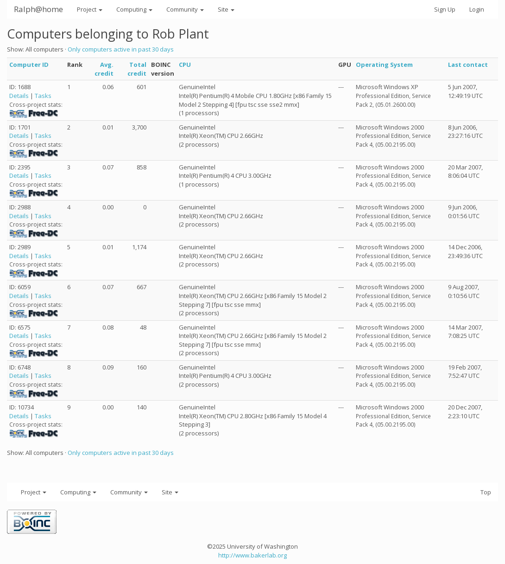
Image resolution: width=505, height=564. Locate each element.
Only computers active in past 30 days (121, 49)
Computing (134, 9)
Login (476, 9)
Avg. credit (104, 69)
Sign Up (444, 9)
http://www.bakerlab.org (252, 555)
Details (19, 95)
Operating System (384, 64)
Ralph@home (38, 9)
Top (485, 492)
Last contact (468, 64)
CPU (185, 64)
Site (226, 9)
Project (89, 9)
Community (185, 9)
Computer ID (29, 64)
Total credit (136, 69)
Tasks (43, 95)
